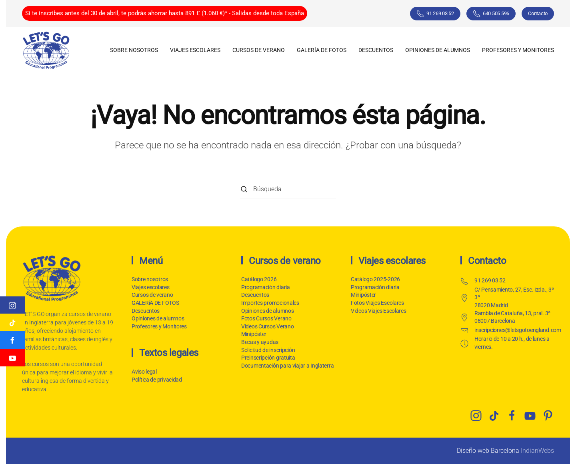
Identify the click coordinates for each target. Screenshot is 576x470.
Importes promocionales (270, 303)
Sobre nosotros (134, 50)
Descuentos (146, 311)
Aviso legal (143, 371)
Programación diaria (265, 287)
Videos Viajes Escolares (378, 311)
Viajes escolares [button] (195, 50)
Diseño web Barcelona (488, 450)
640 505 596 (491, 14)
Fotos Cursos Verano (266, 318)
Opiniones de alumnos (437, 50)
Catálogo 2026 (258, 279)
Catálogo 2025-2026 (375, 279)
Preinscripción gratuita (268, 357)
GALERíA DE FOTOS (155, 303)
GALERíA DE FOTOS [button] (321, 50)
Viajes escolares (151, 287)
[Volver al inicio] (46, 50)
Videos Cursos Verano (267, 326)
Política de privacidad (156, 379)
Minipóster (253, 334)
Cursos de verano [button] (258, 50)
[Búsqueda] (288, 189)
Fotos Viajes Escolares (377, 303)
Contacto (538, 13)
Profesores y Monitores (518, 50)
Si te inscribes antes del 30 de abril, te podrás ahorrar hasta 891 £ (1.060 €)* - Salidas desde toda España (164, 13)
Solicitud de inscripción (268, 350)
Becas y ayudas (259, 342)
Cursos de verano (152, 295)
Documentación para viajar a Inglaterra (287, 365)
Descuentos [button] (375, 50)
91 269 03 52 (435, 14)
